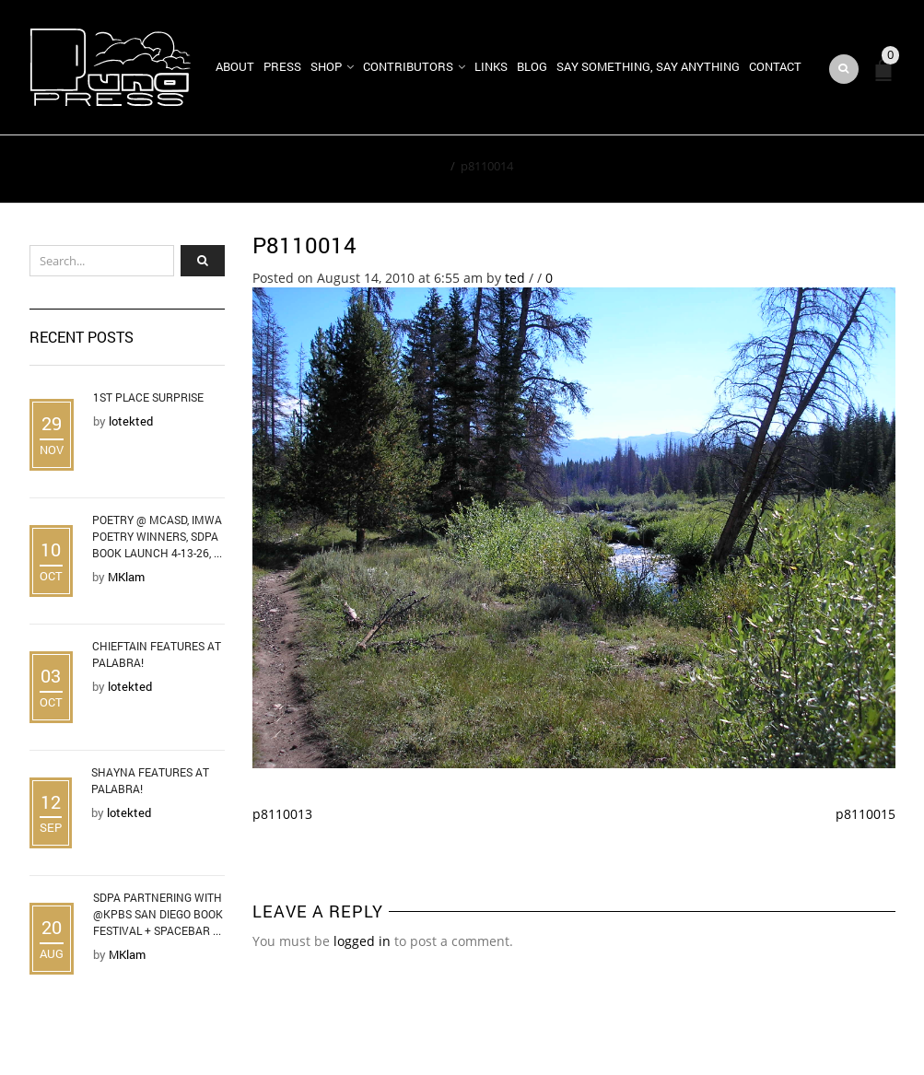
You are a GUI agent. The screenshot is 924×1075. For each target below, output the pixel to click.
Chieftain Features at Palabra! (156, 654)
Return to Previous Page (810, 169)
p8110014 (304, 245)
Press (282, 66)
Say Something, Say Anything (648, 66)
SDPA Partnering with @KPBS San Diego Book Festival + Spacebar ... (158, 914)
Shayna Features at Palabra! (150, 780)
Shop (326, 66)
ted (515, 277)
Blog (532, 66)
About (235, 66)
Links (491, 66)
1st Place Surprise (148, 397)
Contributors (408, 66)
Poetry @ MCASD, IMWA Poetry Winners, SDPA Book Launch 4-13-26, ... (157, 536)
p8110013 (282, 814)
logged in (362, 941)
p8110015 (865, 814)
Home (428, 166)
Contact (775, 66)
